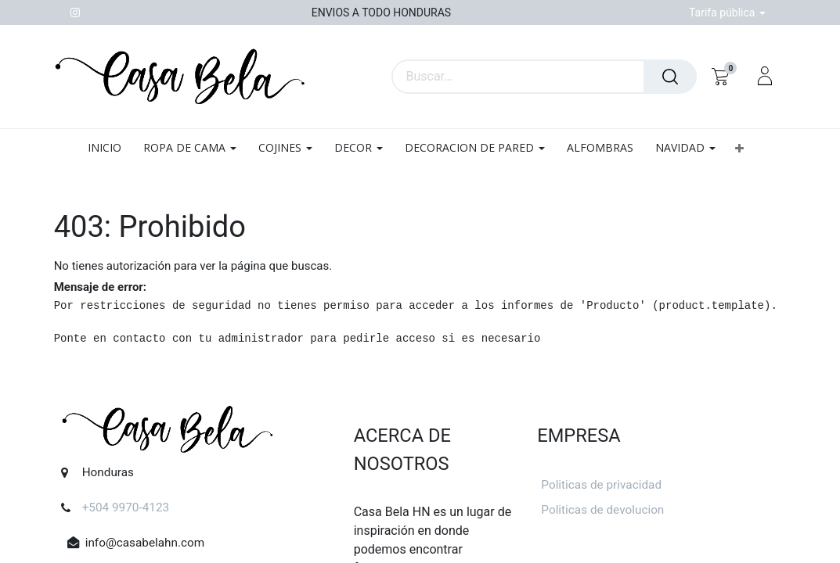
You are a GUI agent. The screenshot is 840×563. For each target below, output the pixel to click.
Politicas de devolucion (602, 510)
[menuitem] (110, 148)
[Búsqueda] (670, 76)
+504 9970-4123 (126, 507)
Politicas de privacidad (601, 485)
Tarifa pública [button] (723, 12)
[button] (739, 148)
